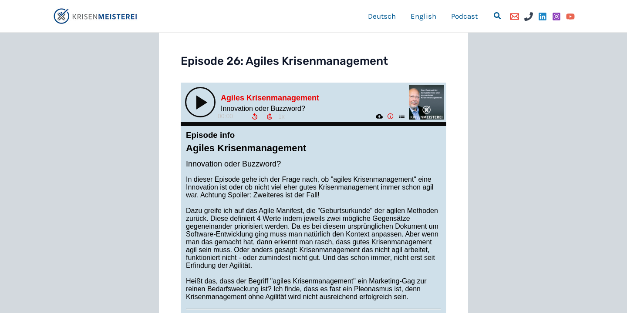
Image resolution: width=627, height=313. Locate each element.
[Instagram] (556, 16)
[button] (498, 16)
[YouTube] (570, 16)
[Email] (514, 16)
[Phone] (528, 16)
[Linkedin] (542, 16)
